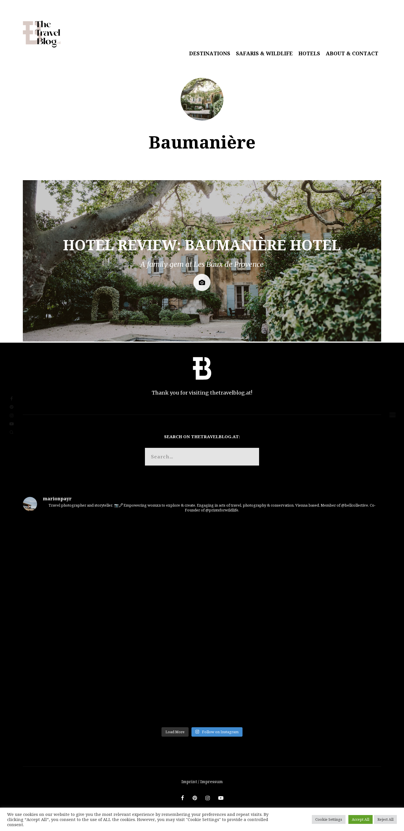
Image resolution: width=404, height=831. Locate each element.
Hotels (309, 53)
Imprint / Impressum (202, 781)
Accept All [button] (360, 819)
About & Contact (352, 53)
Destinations (209, 53)
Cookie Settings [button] (328, 819)
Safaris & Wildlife (264, 53)
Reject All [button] (385, 819)
